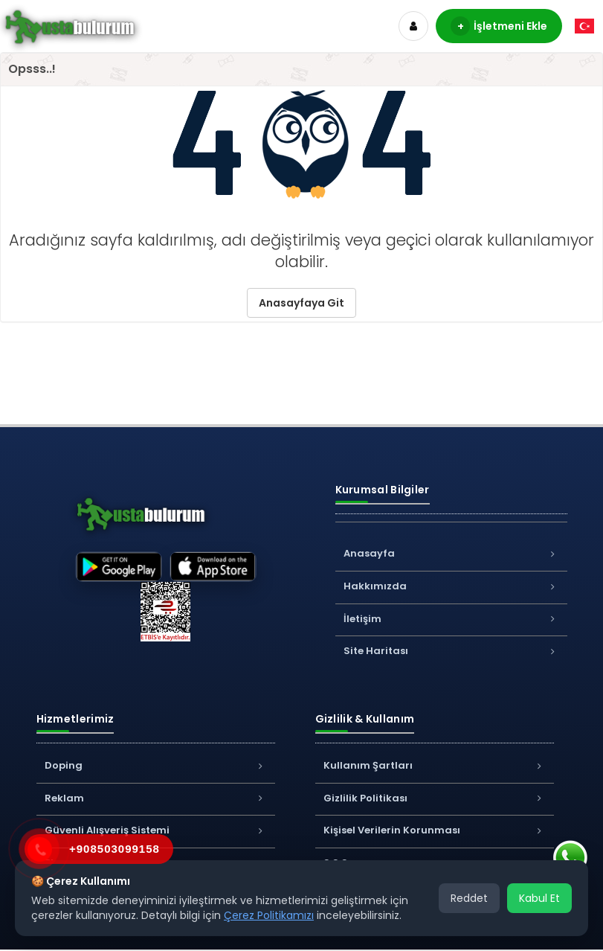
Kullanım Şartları (434, 765)
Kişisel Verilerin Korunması (434, 830)
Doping (156, 765)
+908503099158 (114, 848)
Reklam (156, 798)
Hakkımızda (451, 586)
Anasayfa (451, 553)
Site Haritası (451, 651)
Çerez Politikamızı (269, 915)
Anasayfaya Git (301, 302)
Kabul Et (539, 898)
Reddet (469, 898)
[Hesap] (413, 26)
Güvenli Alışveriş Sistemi (156, 830)
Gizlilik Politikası (434, 798)
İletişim (451, 619)
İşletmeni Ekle (499, 26)
